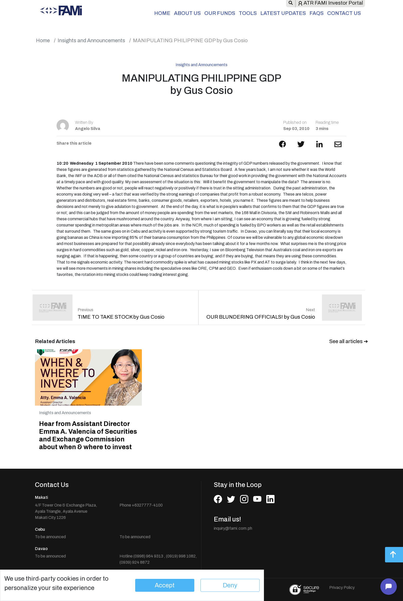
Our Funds (219, 13)
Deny (230, 585)
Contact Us (344, 13)
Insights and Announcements (91, 40)
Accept (165, 585)
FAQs (316, 13)
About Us (187, 13)
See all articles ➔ (348, 341)
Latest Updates (283, 13)
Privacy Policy (342, 587)
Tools (248, 13)
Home (162, 13)
